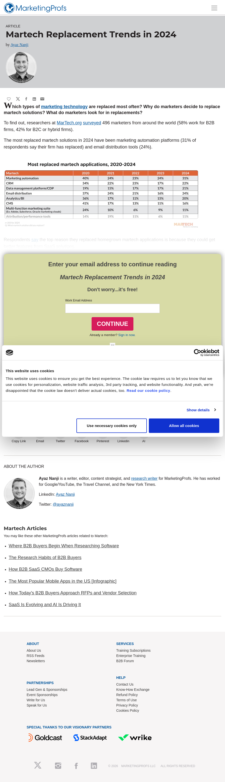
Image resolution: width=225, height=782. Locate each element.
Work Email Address (78, 300)
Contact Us (124, 684)
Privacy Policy (127, 705)
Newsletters (36, 661)
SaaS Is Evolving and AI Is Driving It (45, 604)
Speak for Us (37, 705)
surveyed (92, 122)
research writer (144, 478)
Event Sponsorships (42, 695)
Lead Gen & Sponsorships (47, 690)
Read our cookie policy (148, 390)
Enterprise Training (131, 656)
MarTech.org (69, 122)
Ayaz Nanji (19, 45)
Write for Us (36, 700)
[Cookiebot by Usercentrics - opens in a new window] (197, 352)
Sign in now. (126, 335)
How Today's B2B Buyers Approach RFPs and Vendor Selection (73, 592)
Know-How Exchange (133, 690)
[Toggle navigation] (214, 8)
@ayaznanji (63, 504)
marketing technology (64, 106)
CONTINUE (112, 323)
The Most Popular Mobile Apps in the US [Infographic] (62, 581)
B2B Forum (125, 661)
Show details (198, 410)
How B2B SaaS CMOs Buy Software (45, 569)
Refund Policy (127, 695)
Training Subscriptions (133, 650)
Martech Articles (25, 528)
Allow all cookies (184, 426)
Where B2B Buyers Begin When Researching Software (64, 545)
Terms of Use (126, 700)
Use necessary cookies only (112, 426)
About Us (34, 650)
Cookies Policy (127, 710)
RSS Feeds (36, 656)
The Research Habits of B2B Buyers (45, 557)
